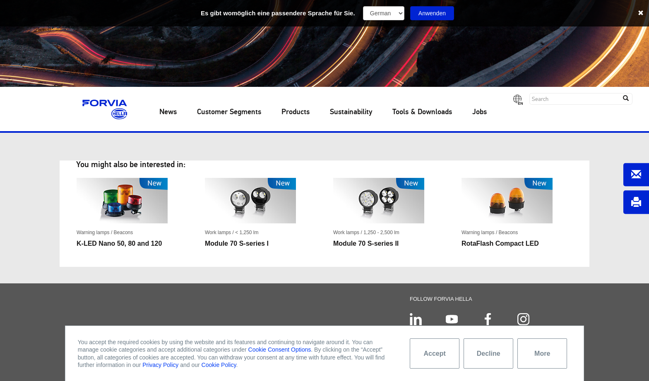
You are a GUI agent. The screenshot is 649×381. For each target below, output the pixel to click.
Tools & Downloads (422, 112)
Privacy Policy (160, 365)
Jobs (479, 112)
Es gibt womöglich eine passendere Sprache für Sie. (278, 13)
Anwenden (432, 13)
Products (295, 112)
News (168, 112)
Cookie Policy (219, 365)
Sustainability (351, 112)
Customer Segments (229, 112)
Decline (488, 353)
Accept (435, 353)
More (542, 353)
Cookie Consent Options (279, 349)
